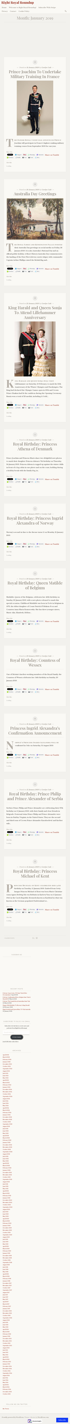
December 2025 (7, 1064)
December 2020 (7, 1200)
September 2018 (7, 1262)
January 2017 (6, 1308)
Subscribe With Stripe (47, 7)
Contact (13, 11)
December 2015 (7, 1338)
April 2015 (6, 1357)
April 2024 (6, 1108)
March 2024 (6, 1110)
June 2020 (6, 1214)
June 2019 (5, 1241)
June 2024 (5, 1103)
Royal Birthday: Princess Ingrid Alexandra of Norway (35, 520)
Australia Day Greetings (35, 193)
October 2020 (7, 1204)
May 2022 (6, 1161)
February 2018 (7, 1278)
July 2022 (5, 1156)
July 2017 (5, 1295)
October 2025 (7, 1066)
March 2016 (6, 1331)
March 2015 (6, 1359)
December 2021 (7, 1172)
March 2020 (6, 1221)
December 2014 (7, 1366)
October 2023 (7, 1121)
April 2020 (6, 1218)
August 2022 (6, 1154)
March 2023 (6, 1138)
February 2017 (7, 1306)
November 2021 (7, 1175)
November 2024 (7, 1091)
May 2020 (6, 1216)
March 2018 (6, 1276)
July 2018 (5, 1267)
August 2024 (6, 1098)
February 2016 (7, 1334)
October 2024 (7, 1094)
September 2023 (7, 1124)
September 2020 (7, 1207)
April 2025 (6, 1080)
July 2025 (5, 1073)
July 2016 (5, 1322)
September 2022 (7, 1151)
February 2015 (7, 1361)
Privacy (5, 11)
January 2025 (6, 1087)
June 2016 (5, 1324)
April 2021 (6, 1191)
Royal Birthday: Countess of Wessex (35, 662)
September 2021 (7, 1179)
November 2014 (7, 1368)
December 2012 (7, 1391)
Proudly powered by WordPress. (13, 1417)
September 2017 (7, 1290)
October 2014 (6, 1371)
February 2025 (7, 1085)
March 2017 (6, 1304)
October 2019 (6, 1232)
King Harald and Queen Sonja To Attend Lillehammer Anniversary (35, 312)
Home (4, 7)
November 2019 (7, 1230)
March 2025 (6, 1082)
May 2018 (5, 1271)
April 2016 (6, 1329)
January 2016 (6, 1336)
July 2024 (5, 1101)
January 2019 (6, 1253)
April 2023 (6, 1135)
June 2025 (5, 1075)
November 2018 (7, 1258)
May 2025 (5, 1078)
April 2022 (6, 1163)
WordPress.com (43, 1417)
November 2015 (7, 1341)
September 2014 (7, 1373)
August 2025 (6, 1071)
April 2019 (6, 1246)
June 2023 (5, 1131)
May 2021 (5, 1188)
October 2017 (6, 1288)
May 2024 (5, 1105)
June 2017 (5, 1297)
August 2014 (6, 1375)
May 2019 (5, 1244)
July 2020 (5, 1211)
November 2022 (7, 1147)
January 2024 (6, 1115)
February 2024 (7, 1112)
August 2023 (6, 1126)
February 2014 (7, 1389)
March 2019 (6, 1248)
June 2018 (5, 1269)
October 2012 (6, 1394)
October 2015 (6, 1343)
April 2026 (6, 1055)
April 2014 (6, 1384)
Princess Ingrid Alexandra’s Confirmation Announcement (35, 730)
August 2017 (6, 1292)
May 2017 (5, 1299)
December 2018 (7, 1255)
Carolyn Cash (46, 68)
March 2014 (6, 1387)
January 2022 (6, 1170)
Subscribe (16, 1037)
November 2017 (7, 1285)
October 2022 (7, 1149)
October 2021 (6, 1177)
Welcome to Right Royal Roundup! (22, 7)
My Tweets (6, 1408)
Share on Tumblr (52, 154)
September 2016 (7, 1318)
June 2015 (5, 1352)
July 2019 (5, 1239)
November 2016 (7, 1313)
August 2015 (6, 1348)
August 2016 (6, 1320)
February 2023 (7, 1140)
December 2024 (7, 1089)
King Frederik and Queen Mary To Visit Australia (16, 1009)
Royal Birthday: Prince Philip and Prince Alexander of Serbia (35, 796)
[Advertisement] (35, 40)
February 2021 (7, 1195)
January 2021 (6, 1198)
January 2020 (7, 1225)
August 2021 (6, 1181)
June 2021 (5, 1186)
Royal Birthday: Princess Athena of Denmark (35, 446)
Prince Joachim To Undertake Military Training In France (35, 74)
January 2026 (6, 1062)
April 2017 (5, 1301)
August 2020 (6, 1209)
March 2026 (6, 1057)
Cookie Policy (24, 11)
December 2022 (7, 1145)
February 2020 (7, 1223)
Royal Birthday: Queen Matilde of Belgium (35, 585)
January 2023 (6, 1142)
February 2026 (7, 1059)
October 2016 (6, 1315)
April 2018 (6, 1274)
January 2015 (6, 1364)
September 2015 (7, 1345)
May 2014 (5, 1382)
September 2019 (7, 1235)
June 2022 (6, 1158)
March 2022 (6, 1165)
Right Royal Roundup (17, 2)
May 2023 (5, 1133)
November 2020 (7, 1202)
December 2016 (7, 1311)
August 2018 (6, 1264)
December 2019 (7, 1228)
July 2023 (5, 1128)
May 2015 (5, 1354)
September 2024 (7, 1096)
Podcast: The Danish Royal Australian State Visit (16, 1001)
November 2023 (7, 1119)
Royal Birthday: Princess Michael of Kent (35, 873)
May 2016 (5, 1327)
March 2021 (6, 1193)
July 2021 (5, 1184)
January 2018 (6, 1281)
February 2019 (7, 1251)
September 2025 (7, 1068)
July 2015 (5, 1350)
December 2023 (7, 1117)
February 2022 (7, 1168)
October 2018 (6, 1260)
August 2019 (6, 1237)
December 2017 (7, 1283)
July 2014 (5, 1378)
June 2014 (5, 1380)
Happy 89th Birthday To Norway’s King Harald (16, 1005)
